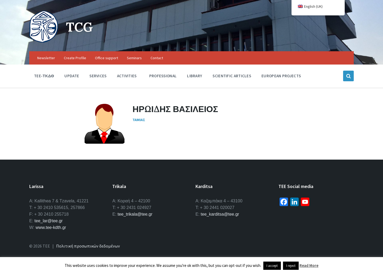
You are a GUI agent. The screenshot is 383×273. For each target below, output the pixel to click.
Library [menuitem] (194, 75)
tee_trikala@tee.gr (135, 214)
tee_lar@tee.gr (49, 221)
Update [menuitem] (71, 75)
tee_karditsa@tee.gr (220, 214)
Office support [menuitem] (106, 58)
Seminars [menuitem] (134, 58)
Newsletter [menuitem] (46, 58)
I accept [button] (272, 265)
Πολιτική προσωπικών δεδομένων (88, 246)
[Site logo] (43, 41)
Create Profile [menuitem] (75, 58)
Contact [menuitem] (157, 58)
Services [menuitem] (97, 75)
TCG (79, 27)
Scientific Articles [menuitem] (232, 75)
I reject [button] (290, 265)
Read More (308, 265)
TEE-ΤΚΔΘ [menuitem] (44, 75)
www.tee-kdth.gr (51, 227)
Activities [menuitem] (127, 75)
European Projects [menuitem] (281, 75)
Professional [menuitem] (163, 75)
